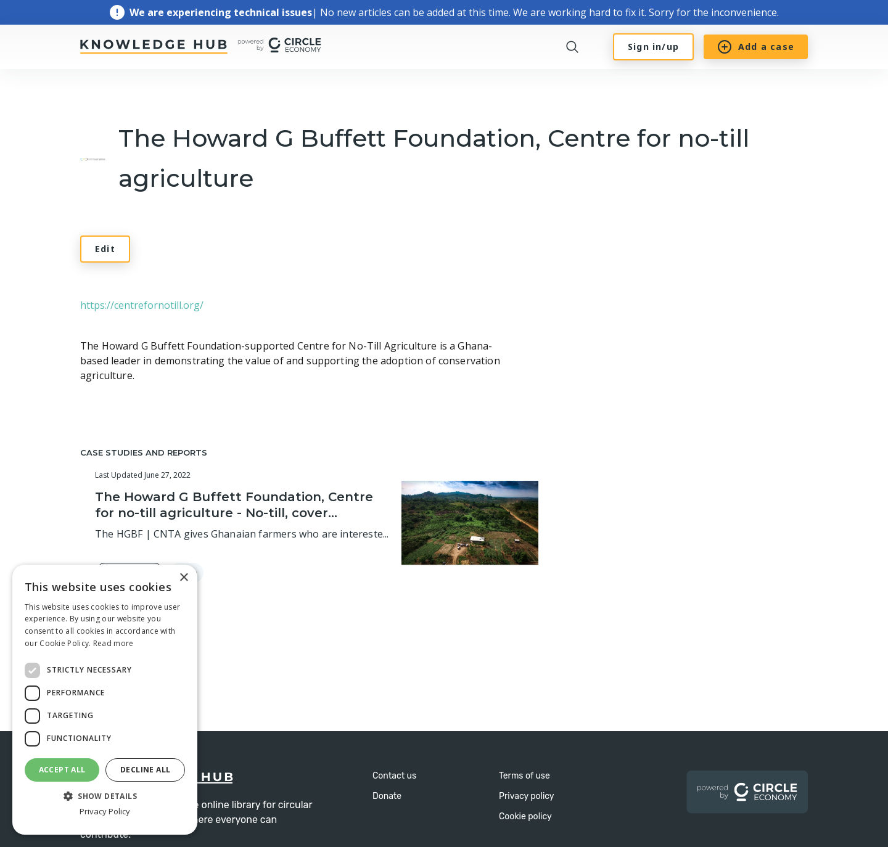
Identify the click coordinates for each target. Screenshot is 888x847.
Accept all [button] (62, 769)
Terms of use (524, 776)
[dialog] (104, 700)
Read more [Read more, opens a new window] (113, 643)
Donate (386, 796)
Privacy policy (526, 796)
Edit (105, 249)
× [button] (183, 578)
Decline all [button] (145, 769)
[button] (105, 795)
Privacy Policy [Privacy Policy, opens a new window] (105, 811)
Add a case (755, 46)
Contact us (394, 776)
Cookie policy (525, 816)
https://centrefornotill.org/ (142, 305)
